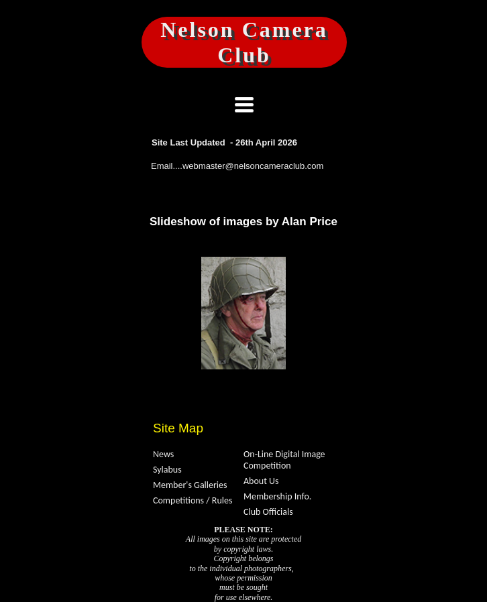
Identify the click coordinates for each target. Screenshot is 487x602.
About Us (261, 481)
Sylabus (167, 469)
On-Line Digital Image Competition (284, 459)
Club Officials (268, 512)
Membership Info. (277, 496)
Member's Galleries (190, 485)
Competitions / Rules (192, 500)
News (163, 454)
